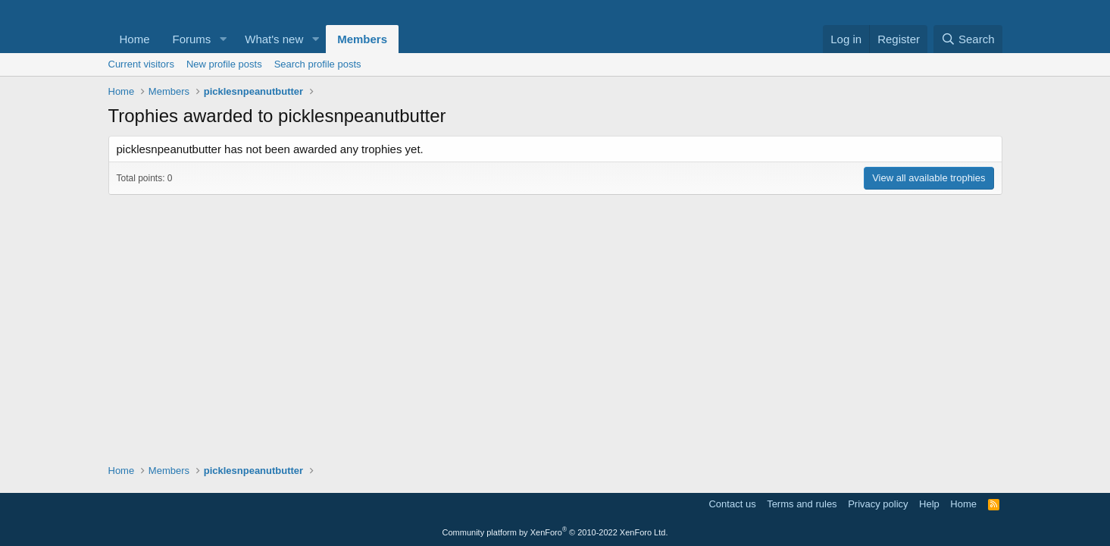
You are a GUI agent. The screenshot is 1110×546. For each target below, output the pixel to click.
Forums (192, 39)
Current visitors (141, 64)
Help (929, 504)
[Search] (967, 39)
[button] (222, 39)
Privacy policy (878, 504)
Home (135, 39)
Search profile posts (317, 64)
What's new (274, 39)
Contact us (731, 504)
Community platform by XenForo (555, 532)
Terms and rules (801, 504)
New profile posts (224, 64)
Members (362, 39)
